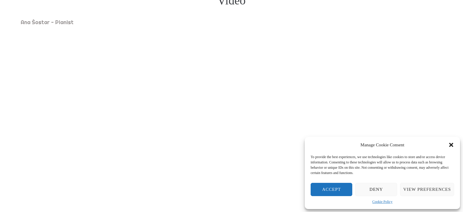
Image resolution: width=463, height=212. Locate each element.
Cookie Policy (382, 202)
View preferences (427, 189)
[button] (451, 145)
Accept (331, 189)
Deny (376, 189)
